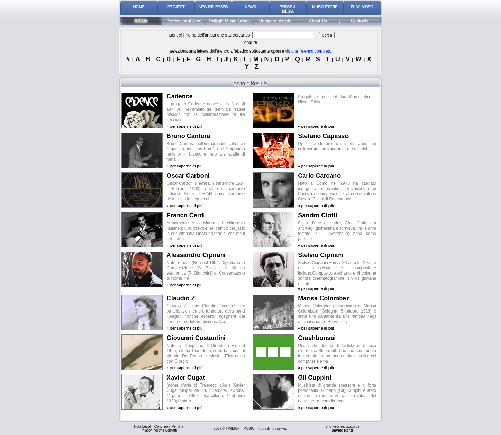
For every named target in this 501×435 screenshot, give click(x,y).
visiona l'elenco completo (308, 51)
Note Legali (143, 426)
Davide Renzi (342, 430)
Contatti (171, 430)
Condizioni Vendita (168, 426)
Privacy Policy (151, 430)
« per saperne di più (185, 126)
